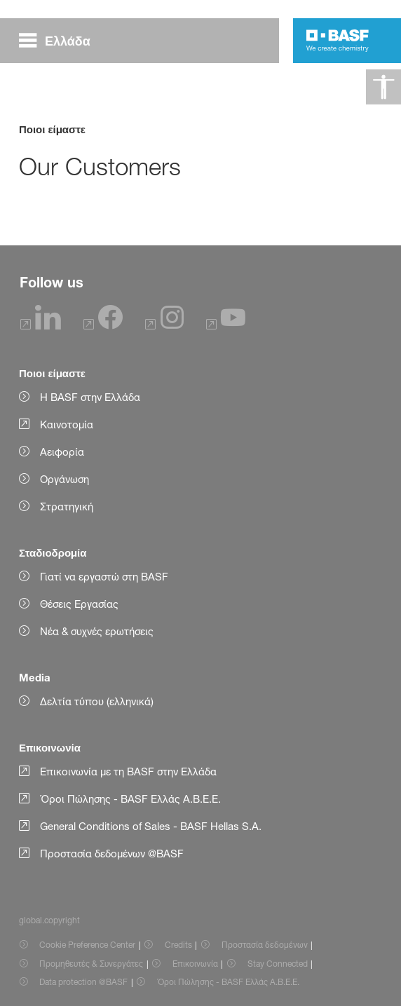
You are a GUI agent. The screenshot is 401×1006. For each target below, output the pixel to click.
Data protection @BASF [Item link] (83, 982)
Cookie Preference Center (87, 944)
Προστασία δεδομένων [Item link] (265, 944)
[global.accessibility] (383, 86)
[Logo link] (337, 40)
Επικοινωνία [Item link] (195, 963)
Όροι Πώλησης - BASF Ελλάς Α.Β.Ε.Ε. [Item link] (228, 982)
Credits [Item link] (178, 944)
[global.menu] (60, 41)
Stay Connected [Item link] (277, 963)
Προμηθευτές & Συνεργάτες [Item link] (91, 963)
